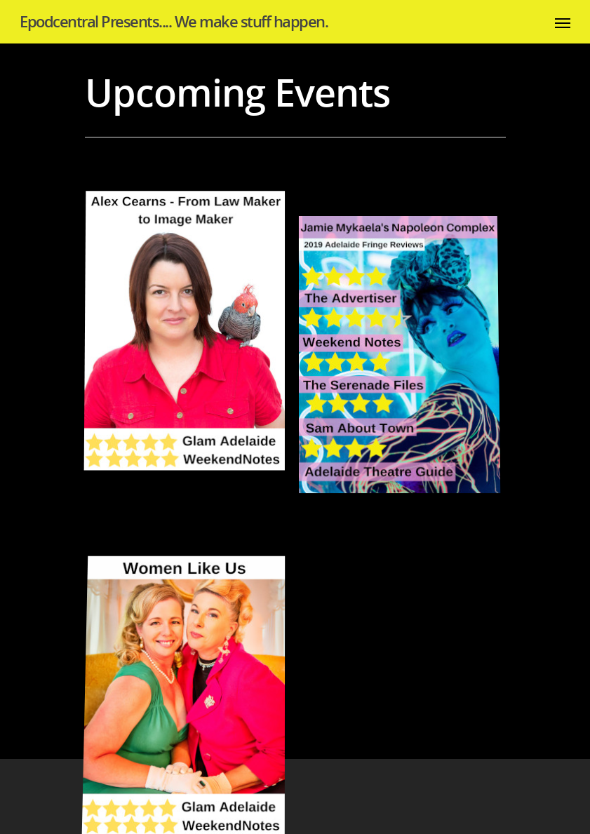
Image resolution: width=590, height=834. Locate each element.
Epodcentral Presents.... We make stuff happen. (174, 21)
